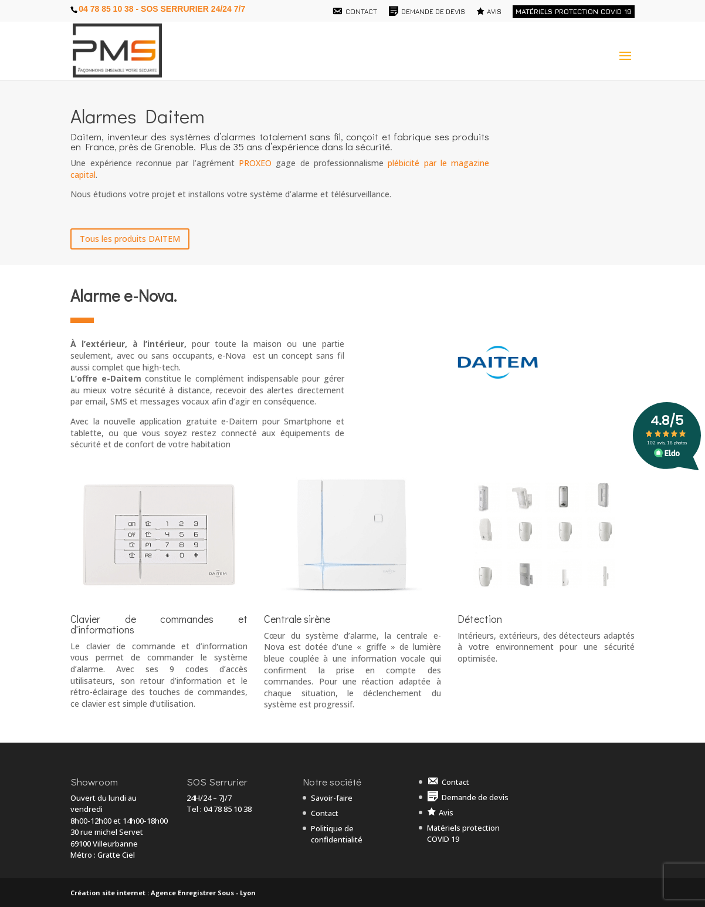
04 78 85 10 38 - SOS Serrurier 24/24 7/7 (162, 9)
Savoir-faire (331, 798)
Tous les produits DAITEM (130, 238)
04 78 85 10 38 (228, 809)
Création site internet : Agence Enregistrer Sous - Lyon (163, 892)
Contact (324, 813)
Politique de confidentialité (336, 834)
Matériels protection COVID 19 (574, 11)
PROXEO (255, 162)
